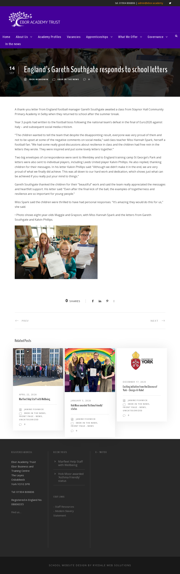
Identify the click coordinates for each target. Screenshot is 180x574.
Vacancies (74, 37)
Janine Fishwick (34, 409)
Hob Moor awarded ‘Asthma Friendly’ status (87, 407)
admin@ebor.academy (150, 3)
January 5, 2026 (81, 400)
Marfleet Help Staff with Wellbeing (34, 399)
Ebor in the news (68, 79)
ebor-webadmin (38, 79)
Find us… (16, 512)
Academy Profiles (49, 37)
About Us (22, 37)
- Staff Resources (63, 506)
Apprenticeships (97, 37)
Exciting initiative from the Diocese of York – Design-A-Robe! (140, 388)
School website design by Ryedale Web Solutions (90, 565)
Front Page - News (30, 416)
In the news (13, 44)
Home (6, 37)
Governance (155, 37)
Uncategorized (28, 419)
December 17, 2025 (134, 381)
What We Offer (128, 37)
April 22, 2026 (28, 394)
